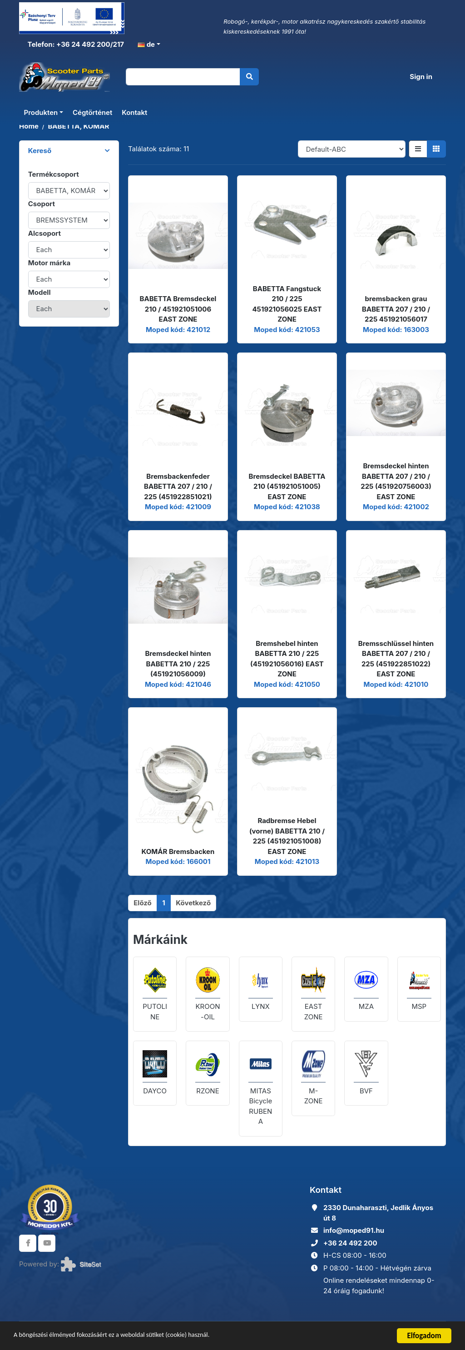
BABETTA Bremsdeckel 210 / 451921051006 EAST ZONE (178, 308)
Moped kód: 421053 (287, 329)
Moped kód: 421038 (287, 506)
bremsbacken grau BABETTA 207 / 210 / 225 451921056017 (396, 308)
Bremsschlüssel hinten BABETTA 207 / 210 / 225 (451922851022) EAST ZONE (396, 659)
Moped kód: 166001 (178, 861)
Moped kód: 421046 (178, 684)
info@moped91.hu (353, 1230)
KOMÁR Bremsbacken (178, 851)
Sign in (421, 77)
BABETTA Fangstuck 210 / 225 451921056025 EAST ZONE (287, 304)
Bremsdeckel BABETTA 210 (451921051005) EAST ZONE (287, 486)
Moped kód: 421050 (287, 684)
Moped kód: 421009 (178, 506)
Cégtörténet (92, 114)
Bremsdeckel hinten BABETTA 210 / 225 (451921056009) (178, 663)
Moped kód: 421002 (396, 506)
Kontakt (134, 114)
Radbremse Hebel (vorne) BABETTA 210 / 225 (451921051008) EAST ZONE (287, 836)
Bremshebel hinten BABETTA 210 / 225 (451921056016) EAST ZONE (287, 659)
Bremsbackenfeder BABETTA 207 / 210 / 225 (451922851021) (178, 486)
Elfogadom (424, 1335)
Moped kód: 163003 (396, 329)
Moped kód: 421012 (178, 329)
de (146, 44)
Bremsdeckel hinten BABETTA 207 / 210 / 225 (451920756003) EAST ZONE (396, 481)
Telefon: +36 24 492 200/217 (75, 44)
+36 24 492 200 (350, 1243)
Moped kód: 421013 (287, 861)
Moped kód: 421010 (396, 684)
